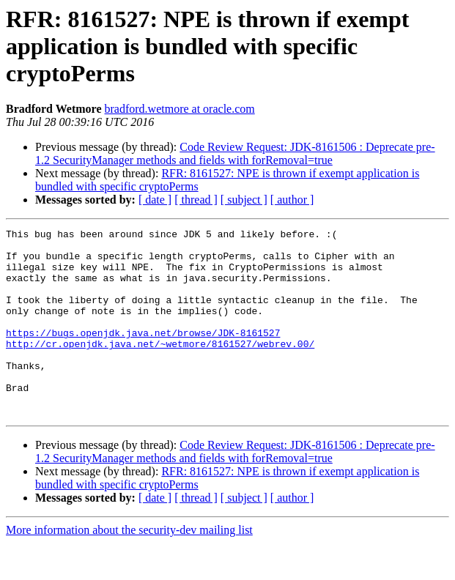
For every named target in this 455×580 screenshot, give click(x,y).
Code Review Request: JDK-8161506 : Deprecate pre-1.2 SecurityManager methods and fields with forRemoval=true (235, 153)
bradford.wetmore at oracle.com (180, 109)
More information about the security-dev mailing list (129, 567)
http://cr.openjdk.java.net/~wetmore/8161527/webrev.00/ (160, 367)
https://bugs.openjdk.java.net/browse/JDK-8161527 (143, 354)
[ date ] (154, 199)
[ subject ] (244, 199)
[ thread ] (196, 199)
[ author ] (292, 199)
